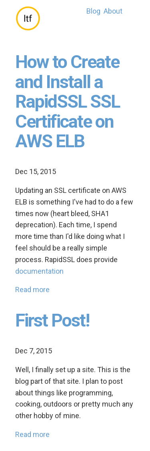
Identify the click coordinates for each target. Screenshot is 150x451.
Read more (32, 289)
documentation (39, 271)
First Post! (52, 320)
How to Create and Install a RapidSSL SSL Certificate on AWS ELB (67, 101)
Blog (93, 11)
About (113, 11)
